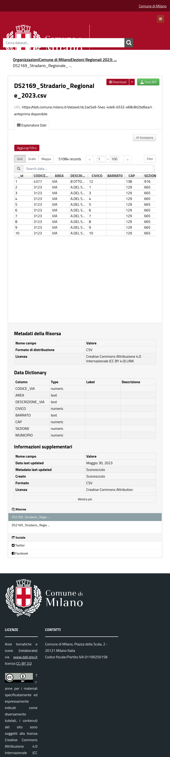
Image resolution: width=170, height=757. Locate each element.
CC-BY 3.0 (24, 663)
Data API (148, 81)
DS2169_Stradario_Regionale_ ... (42, 65)
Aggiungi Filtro (27, 147)
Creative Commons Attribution (109, 489)
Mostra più (85, 499)
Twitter (18, 545)
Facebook (20, 553)
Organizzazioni (26, 59)
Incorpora (144, 137)
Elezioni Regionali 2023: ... (93, 59)
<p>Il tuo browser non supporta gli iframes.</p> (85, 236)
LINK (130, 361)
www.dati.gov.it (25, 657)
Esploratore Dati (31, 125)
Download (117, 81)
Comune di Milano (153, 6)
